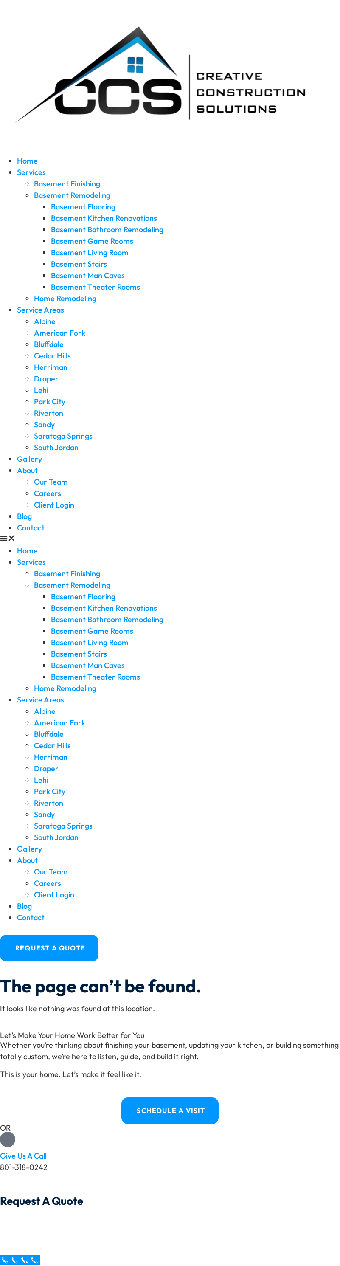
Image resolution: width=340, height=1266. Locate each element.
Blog (24, 516)
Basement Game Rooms (92, 241)
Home (27, 161)
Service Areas (40, 310)
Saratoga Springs (63, 436)
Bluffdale (49, 344)
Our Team (51, 482)
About (27, 470)
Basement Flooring (83, 206)
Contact (31, 528)
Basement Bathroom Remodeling (107, 229)
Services (31, 172)
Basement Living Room (90, 252)
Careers (47, 493)
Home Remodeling (65, 298)
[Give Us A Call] (7, 1139)
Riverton (48, 413)
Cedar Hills (52, 356)
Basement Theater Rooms (95, 287)
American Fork (59, 333)
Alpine (45, 321)
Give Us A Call (23, 1156)
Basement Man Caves (88, 275)
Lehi (41, 390)
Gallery (29, 459)
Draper (46, 378)
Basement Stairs (79, 264)
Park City (49, 401)
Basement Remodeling (72, 195)
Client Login (54, 505)
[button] (170, 539)
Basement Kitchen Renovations (104, 218)
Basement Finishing (67, 184)
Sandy (44, 424)
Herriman (50, 367)
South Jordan (56, 447)
